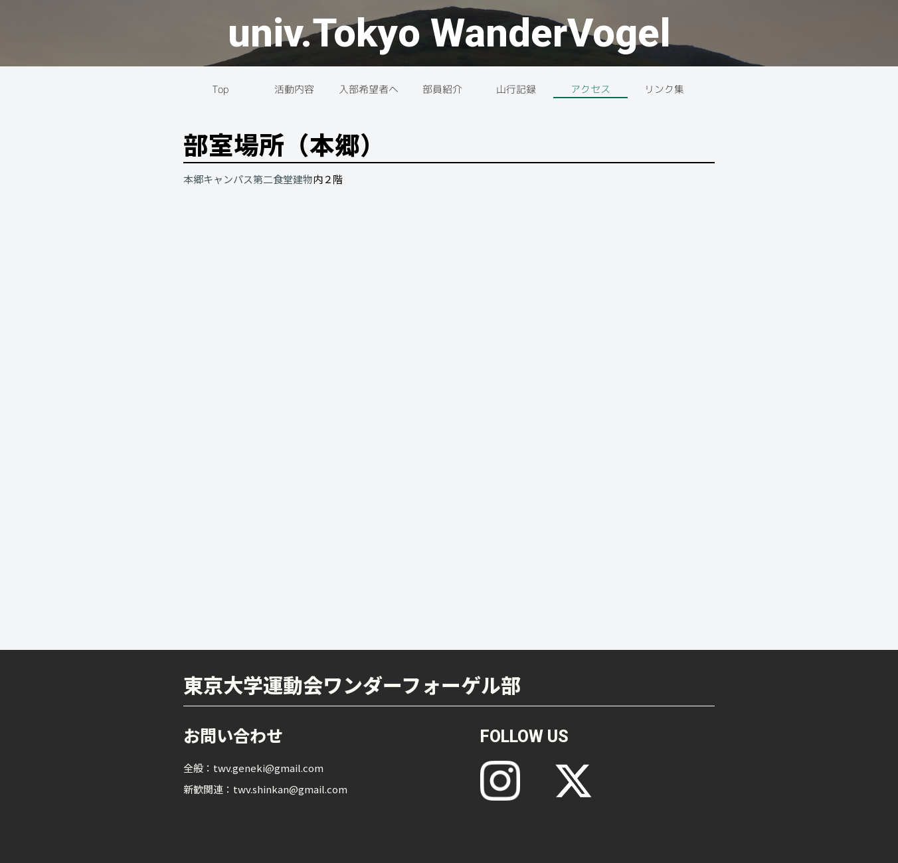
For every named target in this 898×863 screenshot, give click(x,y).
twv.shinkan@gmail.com (290, 789)
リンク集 (664, 89)
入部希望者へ (369, 89)
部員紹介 (442, 89)
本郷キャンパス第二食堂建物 (248, 179)
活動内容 (294, 89)
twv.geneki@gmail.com (268, 768)
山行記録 (516, 89)
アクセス (590, 89)
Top (220, 89)
